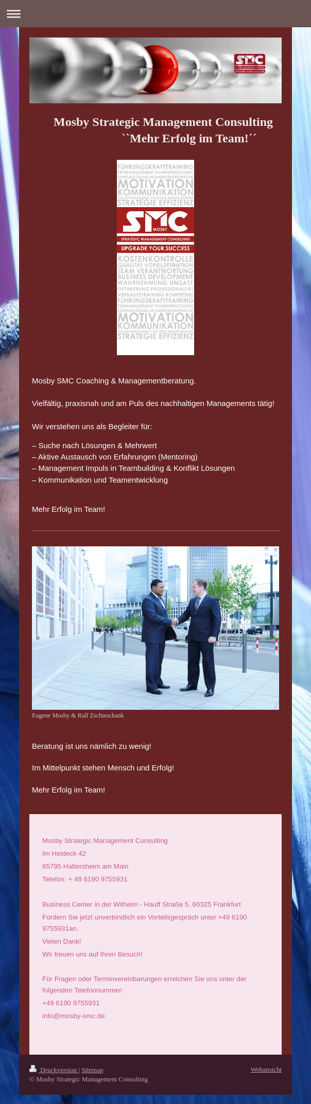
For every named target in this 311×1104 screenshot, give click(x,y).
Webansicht (266, 1063)
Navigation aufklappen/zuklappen (155, 14)
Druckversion (53, 1064)
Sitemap (92, 1064)
